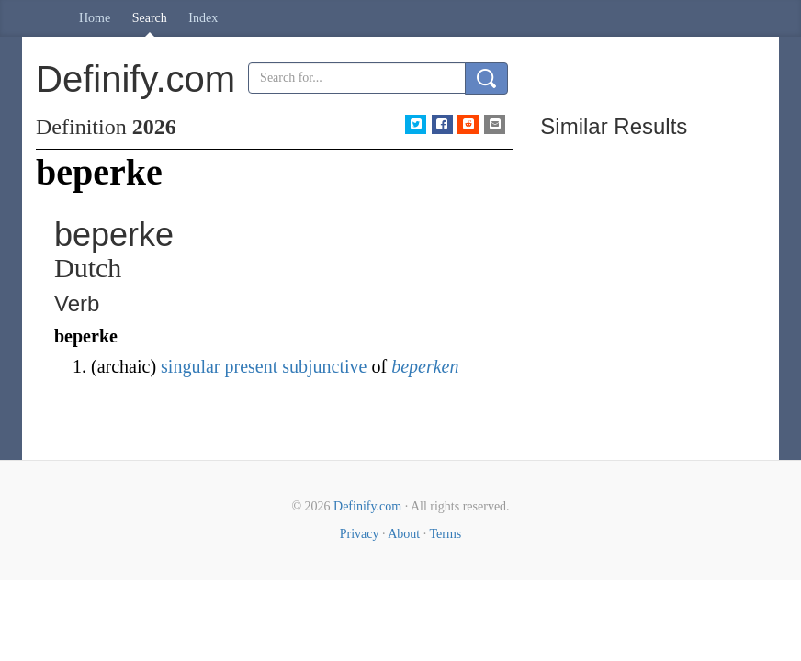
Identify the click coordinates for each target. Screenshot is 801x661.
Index (203, 18)
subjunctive (324, 366)
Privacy (359, 534)
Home (94, 18)
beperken (424, 366)
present (251, 366)
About (404, 534)
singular (190, 366)
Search (149, 18)
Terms (445, 534)
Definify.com (367, 506)
